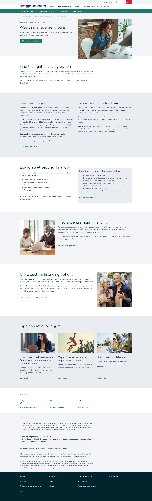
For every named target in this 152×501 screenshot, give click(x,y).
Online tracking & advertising (30, 486)
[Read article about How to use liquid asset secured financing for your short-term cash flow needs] (25, 378)
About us (22, 2)
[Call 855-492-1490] (57, 404)
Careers (51, 481)
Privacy (51, 486)
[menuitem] (33, 6)
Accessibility (82, 481)
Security (52, 476)
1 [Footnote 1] (72, 123)
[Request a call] (85, 404)
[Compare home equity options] (67, 246)
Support (87, 2)
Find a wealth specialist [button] (30, 41)
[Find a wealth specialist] (29, 146)
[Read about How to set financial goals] (102, 378)
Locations (94, 2)
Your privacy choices (87, 486)
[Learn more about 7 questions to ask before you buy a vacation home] (63, 378)
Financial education (32, 2)
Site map (23, 481)
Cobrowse (23, 491)
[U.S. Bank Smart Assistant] (111, 2)
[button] (129, 2)
